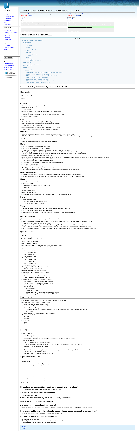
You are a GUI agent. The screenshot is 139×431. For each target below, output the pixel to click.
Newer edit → (71, 19)
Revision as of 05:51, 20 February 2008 (32, 14)
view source (46, 14)
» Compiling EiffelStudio (10, 32)
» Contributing (8, 34)
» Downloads (7, 20)
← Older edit (24, 19)
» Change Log (8, 36)
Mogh (22, 15)
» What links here (8, 63)
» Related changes (9, 65)
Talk (26, 15)
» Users (6, 49)
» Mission (6, 15)
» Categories (7, 18)
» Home (6, 13)
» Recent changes (9, 47)
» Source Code (8, 30)
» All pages (7, 45)
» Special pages (8, 67)
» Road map (7, 38)
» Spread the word (9, 17)
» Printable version (9, 69)
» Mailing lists (7, 24)
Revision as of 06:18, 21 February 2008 (78, 14)
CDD (24, 428)
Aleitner (69, 15)
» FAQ (5, 22)
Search (5, 53)
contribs (30, 15)
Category (23, 426)
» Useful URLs (8, 39)
